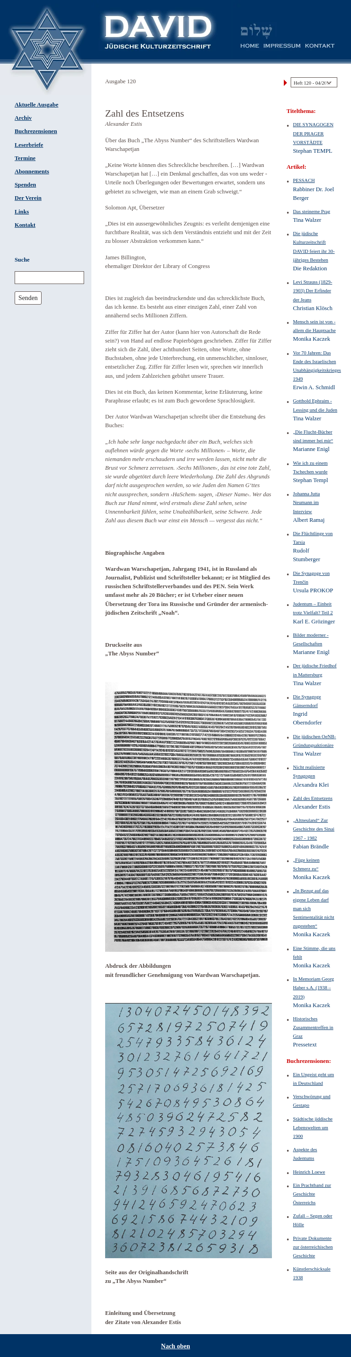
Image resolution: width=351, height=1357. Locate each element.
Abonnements (32, 171)
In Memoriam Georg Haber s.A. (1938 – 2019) (313, 987)
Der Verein (28, 198)
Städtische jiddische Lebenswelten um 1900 (313, 1127)
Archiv (23, 118)
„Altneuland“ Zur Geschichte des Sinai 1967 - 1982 (314, 828)
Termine (25, 158)
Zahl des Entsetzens (312, 798)
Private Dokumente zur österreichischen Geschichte (313, 1246)
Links (22, 212)
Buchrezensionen (36, 131)
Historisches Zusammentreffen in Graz (313, 1027)
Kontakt (25, 225)
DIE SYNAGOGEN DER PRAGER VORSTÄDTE (313, 133)
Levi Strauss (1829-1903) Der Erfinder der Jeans (312, 290)
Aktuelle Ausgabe (36, 105)
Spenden (25, 185)
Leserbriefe (29, 145)
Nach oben (175, 1346)
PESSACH (304, 180)
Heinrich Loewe (309, 1172)
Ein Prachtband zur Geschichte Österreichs (312, 1193)
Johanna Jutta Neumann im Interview (306, 502)
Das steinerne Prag (311, 211)
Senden (27, 297)
